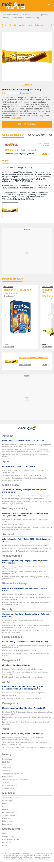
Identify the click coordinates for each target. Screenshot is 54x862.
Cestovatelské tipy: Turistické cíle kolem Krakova (19, 650)
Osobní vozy (6, 765)
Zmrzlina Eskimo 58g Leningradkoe (19, 154)
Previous (3, 316)
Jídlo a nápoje (26, 15)
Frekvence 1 (6, 842)
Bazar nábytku (7, 824)
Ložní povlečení (7, 821)
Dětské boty (6, 818)
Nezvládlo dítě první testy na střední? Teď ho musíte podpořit (23, 693)
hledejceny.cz (7, 759)
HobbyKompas (7, 776)
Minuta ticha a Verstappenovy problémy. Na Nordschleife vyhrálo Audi (26, 548)
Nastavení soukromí (25, 859)
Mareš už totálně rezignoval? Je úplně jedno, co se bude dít (23, 499)
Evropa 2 (5, 845)
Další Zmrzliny (8, 287)
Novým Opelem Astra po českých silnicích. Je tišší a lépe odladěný (25, 545)
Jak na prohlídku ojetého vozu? (13, 774)
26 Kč (44, 154)
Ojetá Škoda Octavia (9, 785)
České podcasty (8, 836)
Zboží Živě (6, 762)
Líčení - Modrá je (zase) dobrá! (13, 524)
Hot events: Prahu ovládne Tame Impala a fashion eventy (22, 669)
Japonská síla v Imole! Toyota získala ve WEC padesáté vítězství (25, 551)
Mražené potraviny (41, 15)
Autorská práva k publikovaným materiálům (19, 855)
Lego (4, 806)
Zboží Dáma (6, 768)
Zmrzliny (5, 18)
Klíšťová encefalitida (9, 696)
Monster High (7, 801)
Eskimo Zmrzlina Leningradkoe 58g (21, 89)
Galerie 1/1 (27, 84)
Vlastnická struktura (41, 859)
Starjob (4, 833)
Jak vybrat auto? (8, 788)
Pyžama (5, 809)
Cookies (14, 859)
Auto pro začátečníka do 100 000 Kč (15, 779)
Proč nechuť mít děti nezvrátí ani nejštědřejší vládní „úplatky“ (23, 594)
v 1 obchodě (8, 346)
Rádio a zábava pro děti (10, 839)
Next (50, 316)
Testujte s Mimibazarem (10, 798)
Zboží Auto (6, 782)
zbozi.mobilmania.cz (10, 15)
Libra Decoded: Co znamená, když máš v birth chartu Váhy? (23, 677)
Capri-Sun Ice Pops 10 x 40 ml (17, 290)
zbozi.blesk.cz (7, 771)
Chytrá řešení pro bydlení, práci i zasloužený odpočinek (21, 698)
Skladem (45, 145)
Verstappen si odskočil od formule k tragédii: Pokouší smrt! (22, 475)
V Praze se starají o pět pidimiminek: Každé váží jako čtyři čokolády (26, 496)
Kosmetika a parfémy (9, 812)
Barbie (4, 803)
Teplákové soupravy (9, 815)
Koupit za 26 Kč (26, 124)
